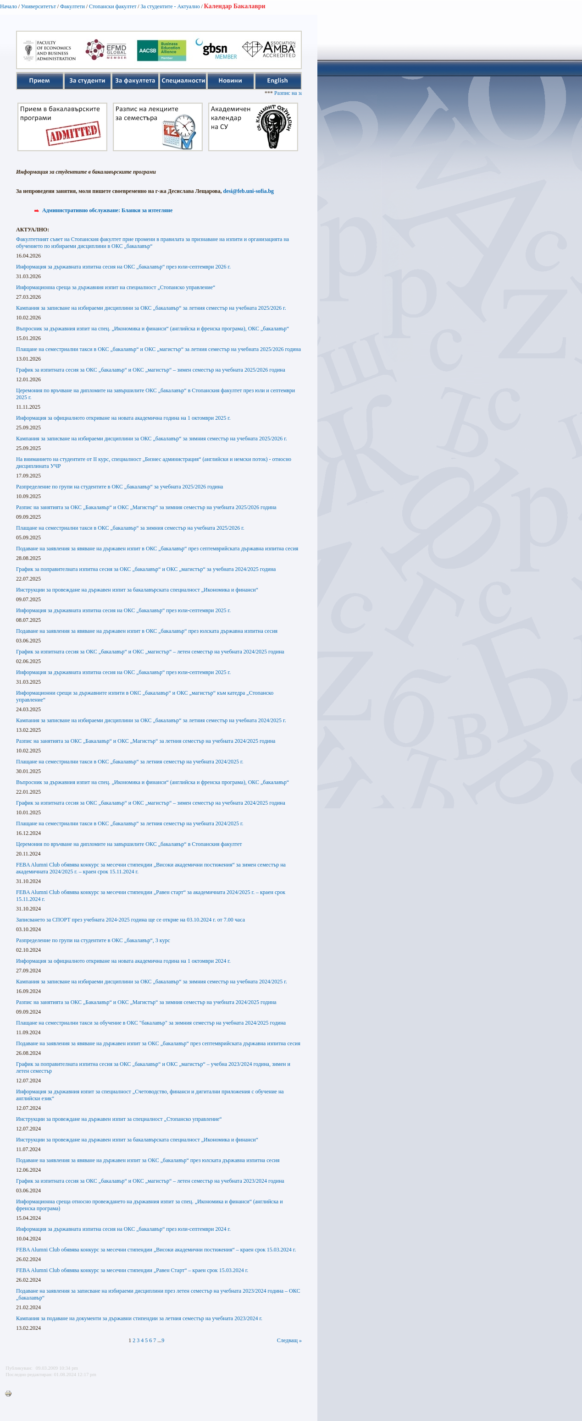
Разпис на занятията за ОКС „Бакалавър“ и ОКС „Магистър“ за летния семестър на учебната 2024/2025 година (145, 741)
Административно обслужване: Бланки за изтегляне (107, 210)
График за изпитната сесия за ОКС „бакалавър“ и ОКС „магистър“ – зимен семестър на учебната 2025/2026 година (150, 370)
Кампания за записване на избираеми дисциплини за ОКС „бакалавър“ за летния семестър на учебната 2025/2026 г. (151, 308)
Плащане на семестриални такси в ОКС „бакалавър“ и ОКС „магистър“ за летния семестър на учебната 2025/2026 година (158, 349)
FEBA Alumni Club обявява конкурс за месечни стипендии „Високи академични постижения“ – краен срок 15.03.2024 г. (156, 1249)
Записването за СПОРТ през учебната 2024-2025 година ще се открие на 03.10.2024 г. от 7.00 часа (130, 919)
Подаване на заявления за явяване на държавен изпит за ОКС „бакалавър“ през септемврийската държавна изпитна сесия (158, 1043)
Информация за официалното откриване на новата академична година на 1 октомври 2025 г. (123, 418)
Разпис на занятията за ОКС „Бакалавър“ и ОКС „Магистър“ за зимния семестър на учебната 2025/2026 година (146, 507)
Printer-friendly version (11, 1394)
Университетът (38, 6)
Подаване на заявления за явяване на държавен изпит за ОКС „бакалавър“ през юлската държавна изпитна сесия (148, 1160)
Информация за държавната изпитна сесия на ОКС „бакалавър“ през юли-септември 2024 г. (123, 1229)
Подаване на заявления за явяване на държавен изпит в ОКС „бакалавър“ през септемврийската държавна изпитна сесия (157, 548)
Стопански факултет (113, 6)
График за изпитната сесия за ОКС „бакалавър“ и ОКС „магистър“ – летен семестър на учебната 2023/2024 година (150, 1181)
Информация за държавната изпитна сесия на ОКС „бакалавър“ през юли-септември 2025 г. (123, 610)
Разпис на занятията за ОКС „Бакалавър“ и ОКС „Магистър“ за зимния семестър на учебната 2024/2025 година (146, 1002)
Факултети (72, 6)
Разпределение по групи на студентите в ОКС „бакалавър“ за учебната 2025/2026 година (119, 486)
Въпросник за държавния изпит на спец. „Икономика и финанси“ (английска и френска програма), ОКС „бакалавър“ (152, 328)
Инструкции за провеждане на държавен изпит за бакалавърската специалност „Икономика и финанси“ (137, 590)
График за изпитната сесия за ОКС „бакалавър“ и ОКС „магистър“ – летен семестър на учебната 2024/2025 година (150, 651)
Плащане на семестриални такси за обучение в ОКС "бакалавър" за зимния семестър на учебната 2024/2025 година (151, 1023)
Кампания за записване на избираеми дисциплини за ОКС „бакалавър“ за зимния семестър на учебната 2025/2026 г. (151, 438)
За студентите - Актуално (170, 6)
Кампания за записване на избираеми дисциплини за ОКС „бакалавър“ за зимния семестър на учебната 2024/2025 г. (151, 981)
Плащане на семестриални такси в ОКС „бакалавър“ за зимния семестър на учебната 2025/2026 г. (130, 528)
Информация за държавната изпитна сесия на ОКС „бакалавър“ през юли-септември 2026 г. (123, 266)
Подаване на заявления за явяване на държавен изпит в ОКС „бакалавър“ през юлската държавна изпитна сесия (146, 631)
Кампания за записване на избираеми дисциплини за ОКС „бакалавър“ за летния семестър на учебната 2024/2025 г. (151, 720)
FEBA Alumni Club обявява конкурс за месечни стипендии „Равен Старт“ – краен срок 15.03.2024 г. (132, 1270)
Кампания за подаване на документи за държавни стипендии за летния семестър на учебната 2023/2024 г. (139, 1318)
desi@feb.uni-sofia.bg (248, 191)
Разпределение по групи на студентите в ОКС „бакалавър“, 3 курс (93, 940)
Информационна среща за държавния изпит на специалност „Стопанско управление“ (115, 287)
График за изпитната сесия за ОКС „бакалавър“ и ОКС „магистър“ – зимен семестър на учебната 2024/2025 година (150, 803)
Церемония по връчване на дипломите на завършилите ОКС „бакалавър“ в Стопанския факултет (129, 844)
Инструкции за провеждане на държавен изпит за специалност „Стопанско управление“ (119, 1119)
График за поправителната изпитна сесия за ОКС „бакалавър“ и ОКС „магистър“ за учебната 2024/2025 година (146, 569)
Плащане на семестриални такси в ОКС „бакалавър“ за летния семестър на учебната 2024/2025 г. (130, 761)
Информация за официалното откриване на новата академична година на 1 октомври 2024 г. (123, 961)
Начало (8, 6)
